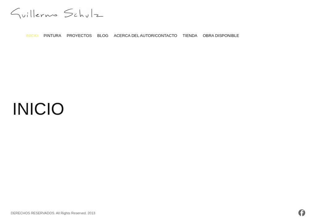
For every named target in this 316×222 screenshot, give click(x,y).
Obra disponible (221, 35)
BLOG (102, 35)
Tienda (190, 35)
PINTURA (52, 35)
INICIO (32, 35)
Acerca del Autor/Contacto (145, 35)
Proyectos (79, 35)
